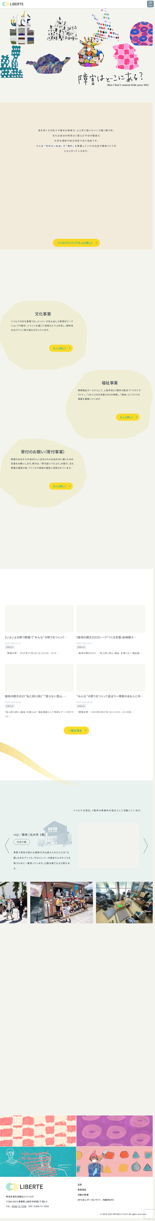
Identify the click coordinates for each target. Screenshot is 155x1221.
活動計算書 (83, 1194)
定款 (80, 1184)
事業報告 (82, 1189)
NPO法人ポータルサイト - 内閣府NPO (96, 1199)
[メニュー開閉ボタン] (150, 4)
